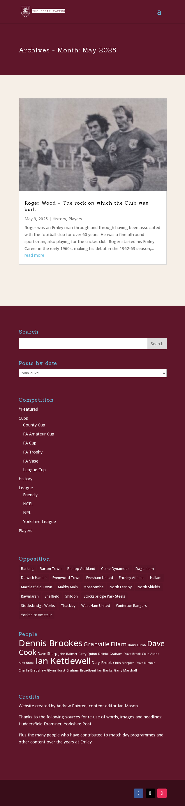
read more (34, 255)
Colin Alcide (150, 654)
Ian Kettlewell (63, 661)
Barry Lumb (137, 645)
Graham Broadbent (81, 670)
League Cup (34, 469)
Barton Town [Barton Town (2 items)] (50, 568)
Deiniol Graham (110, 654)
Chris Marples (123, 663)
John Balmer (68, 654)
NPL (27, 512)
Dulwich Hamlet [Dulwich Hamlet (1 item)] (34, 577)
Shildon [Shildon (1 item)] (71, 596)
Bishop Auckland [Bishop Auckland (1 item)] (81, 568)
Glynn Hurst (56, 670)
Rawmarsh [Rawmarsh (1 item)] (30, 596)
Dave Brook (132, 654)
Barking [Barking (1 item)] (27, 568)
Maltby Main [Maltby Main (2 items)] (68, 586)
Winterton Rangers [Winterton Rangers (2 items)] (131, 605)
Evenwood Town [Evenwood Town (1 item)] (66, 577)
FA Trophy (33, 452)
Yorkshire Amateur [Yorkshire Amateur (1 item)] (36, 614)
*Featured (28, 409)
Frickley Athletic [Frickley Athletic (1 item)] (131, 577)
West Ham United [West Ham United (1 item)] (95, 605)
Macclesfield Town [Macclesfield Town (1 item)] (36, 586)
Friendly (30, 494)
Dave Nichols (145, 663)
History (59, 219)
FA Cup (29, 443)
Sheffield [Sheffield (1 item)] (52, 596)
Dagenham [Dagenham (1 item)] (144, 568)
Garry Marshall (125, 670)
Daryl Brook (102, 662)
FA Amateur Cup (38, 434)
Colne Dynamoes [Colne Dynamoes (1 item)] (115, 568)
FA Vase (30, 461)
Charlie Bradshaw (32, 670)
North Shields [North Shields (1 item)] (149, 586)
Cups (23, 418)
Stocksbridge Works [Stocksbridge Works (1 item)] (38, 605)
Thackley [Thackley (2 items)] (68, 605)
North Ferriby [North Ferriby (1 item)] (121, 586)
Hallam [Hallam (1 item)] (155, 577)
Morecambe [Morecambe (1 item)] (94, 586)
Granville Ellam (105, 644)
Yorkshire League (39, 521)
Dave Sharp (47, 653)
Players (75, 219)
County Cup (34, 425)
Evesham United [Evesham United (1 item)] (99, 577)
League (26, 487)
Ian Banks (105, 670)
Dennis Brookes (50, 643)
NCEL (28, 503)
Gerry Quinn (87, 654)
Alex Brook (26, 663)
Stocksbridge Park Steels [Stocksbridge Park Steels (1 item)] (104, 596)
